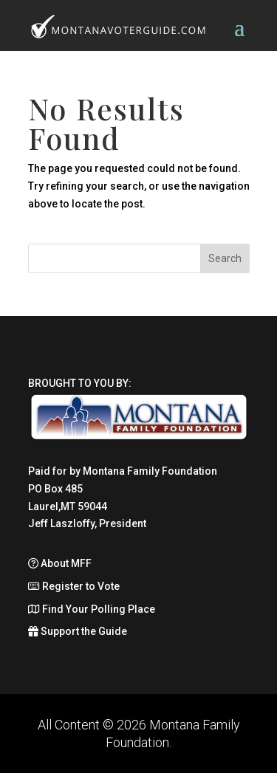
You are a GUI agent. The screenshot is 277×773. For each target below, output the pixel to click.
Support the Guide (77, 631)
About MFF (60, 563)
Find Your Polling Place (91, 609)
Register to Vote (74, 586)
